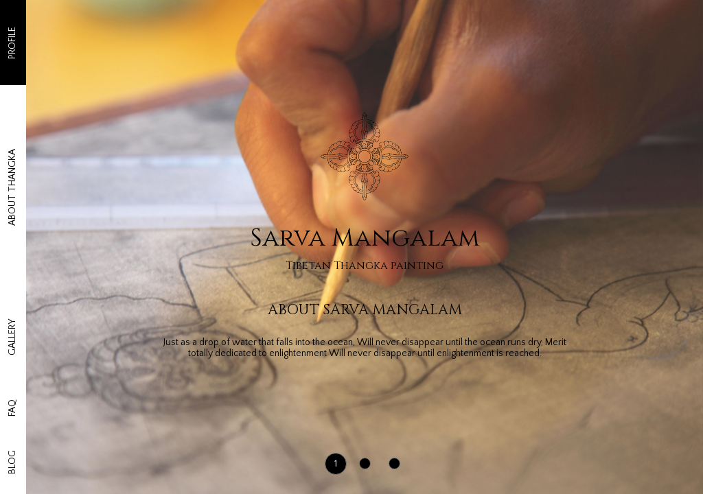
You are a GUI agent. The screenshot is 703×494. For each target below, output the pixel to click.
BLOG (12, 445)
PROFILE (12, 50)
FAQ (12, 346)
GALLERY (12, 247)
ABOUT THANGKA (12, 148)
